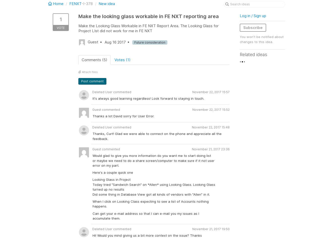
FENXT (75, 3)
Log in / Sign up (253, 15)
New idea (107, 3)
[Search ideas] (254, 4)
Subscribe (253, 27)
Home (56, 3)
